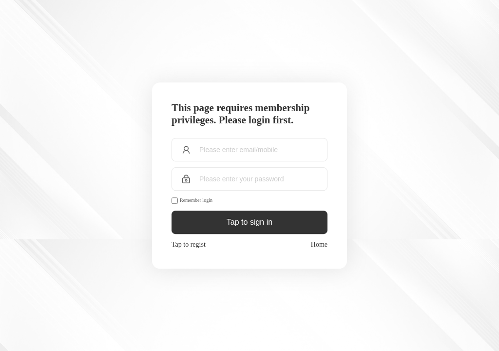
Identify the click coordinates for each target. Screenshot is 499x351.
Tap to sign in (249, 222)
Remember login (196, 200)
